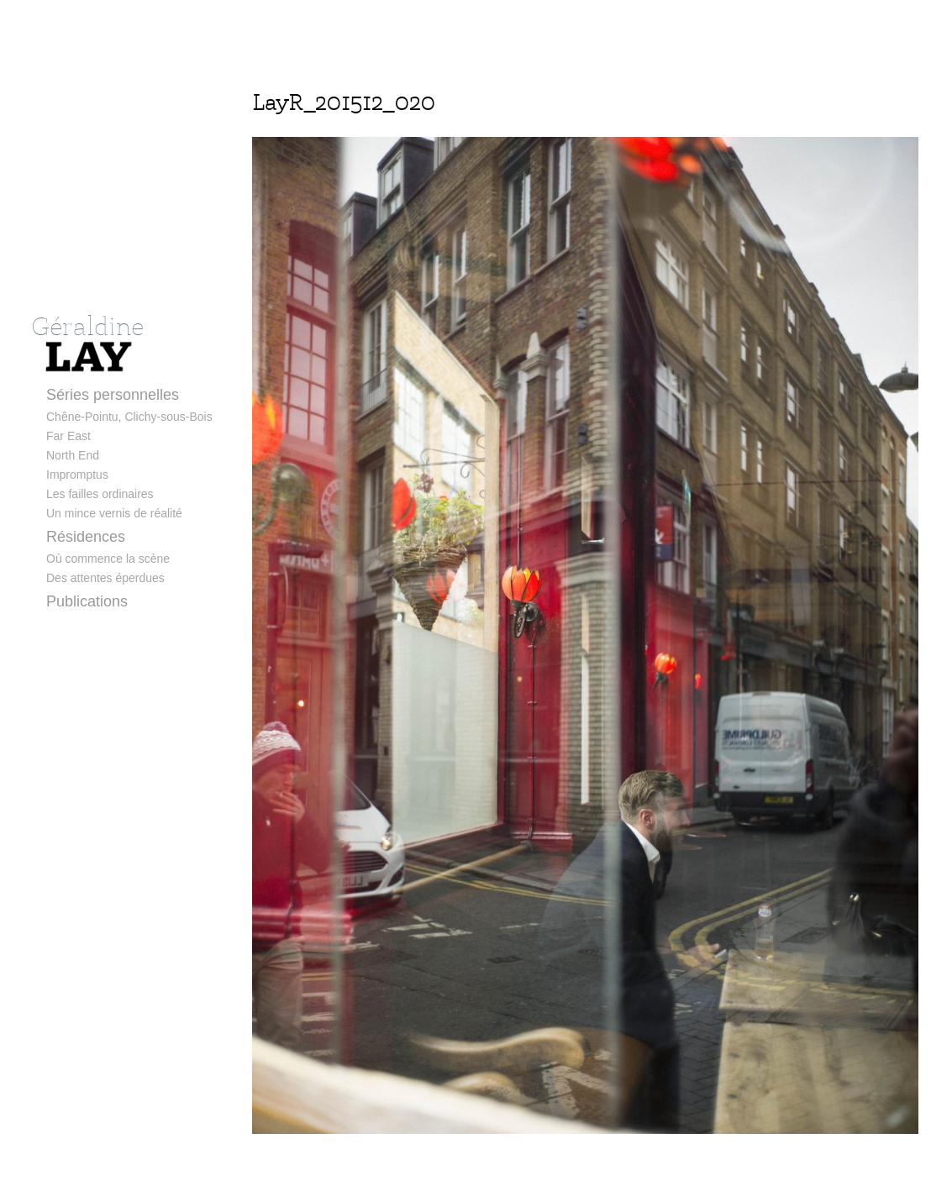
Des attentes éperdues (105, 578)
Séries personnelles (112, 394)
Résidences (85, 536)
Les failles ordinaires (100, 494)
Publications (87, 601)
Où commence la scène (108, 558)
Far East (68, 436)
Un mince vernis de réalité (114, 513)
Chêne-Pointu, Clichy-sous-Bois (129, 416)
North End (72, 455)
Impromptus (77, 474)
